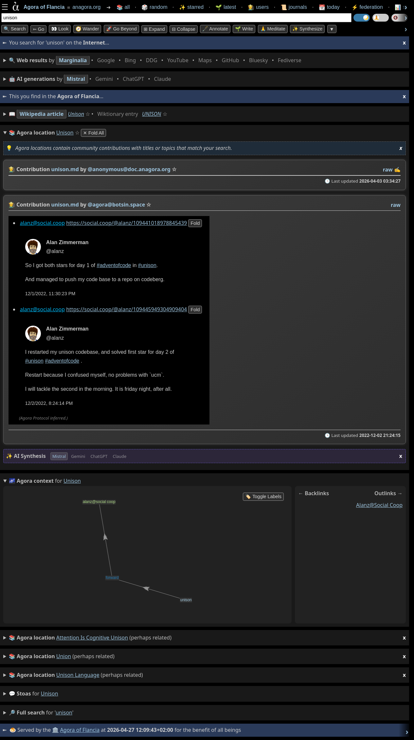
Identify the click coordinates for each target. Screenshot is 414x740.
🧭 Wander (87, 28)
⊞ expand (154, 29)
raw (388, 169)
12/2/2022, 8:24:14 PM (49, 403)
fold (195, 223)
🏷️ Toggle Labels (263, 496)
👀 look (59, 28)
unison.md (65, 169)
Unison (76, 113)
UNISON (151, 113)
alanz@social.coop (42, 222)
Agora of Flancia (80, 729)
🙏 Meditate (272, 28)
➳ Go (38, 29)
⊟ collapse (183, 29)
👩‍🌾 (12, 169)
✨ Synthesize (307, 28)
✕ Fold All (93, 132)
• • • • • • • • (156, 60)
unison (49, 693)
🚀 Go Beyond (121, 28)
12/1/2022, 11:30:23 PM (50, 293)
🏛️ (55, 729)
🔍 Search (15, 28)
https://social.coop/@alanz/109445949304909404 (126, 309)
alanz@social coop (379, 505)
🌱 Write (244, 28)
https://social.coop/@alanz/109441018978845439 (126, 222)
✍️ (397, 169)
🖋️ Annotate (215, 28)
